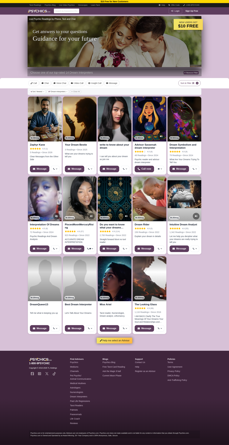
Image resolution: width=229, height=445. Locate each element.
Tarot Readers (76, 405)
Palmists (74, 410)
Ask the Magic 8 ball (112, 371)
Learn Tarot (95, 5)
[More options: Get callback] (55, 169)
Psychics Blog (50, 5)
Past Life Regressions (80, 401)
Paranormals (76, 414)
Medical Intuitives (78, 383)
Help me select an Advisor (115, 340)
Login (175, 11)
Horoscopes (82, 5)
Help (162, 5)
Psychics (74, 362)
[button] (136, 100)
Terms (170, 362)
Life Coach (75, 419)
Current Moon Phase (112, 375)
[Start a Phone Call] (144, 169)
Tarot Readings (35, 5)
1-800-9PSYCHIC (191, 5)
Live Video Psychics (67, 5)
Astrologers (75, 388)
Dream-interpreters (57, 92)
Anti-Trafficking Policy (177, 380)
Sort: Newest (37, 92)
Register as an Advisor (145, 371)
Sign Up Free (191, 11)
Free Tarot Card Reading (114, 367)
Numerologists (76, 392)
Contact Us (140, 362)
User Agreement (175, 367)
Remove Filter (191, 73)
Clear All (75, 92)
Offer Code (174, 5)
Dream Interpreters (78, 396)
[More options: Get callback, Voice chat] (90, 248)
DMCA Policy (173, 375)
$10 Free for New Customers (114, 1)
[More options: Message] (160, 169)
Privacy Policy (174, 371)
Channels (74, 371)
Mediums (74, 367)
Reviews (74, 423)
